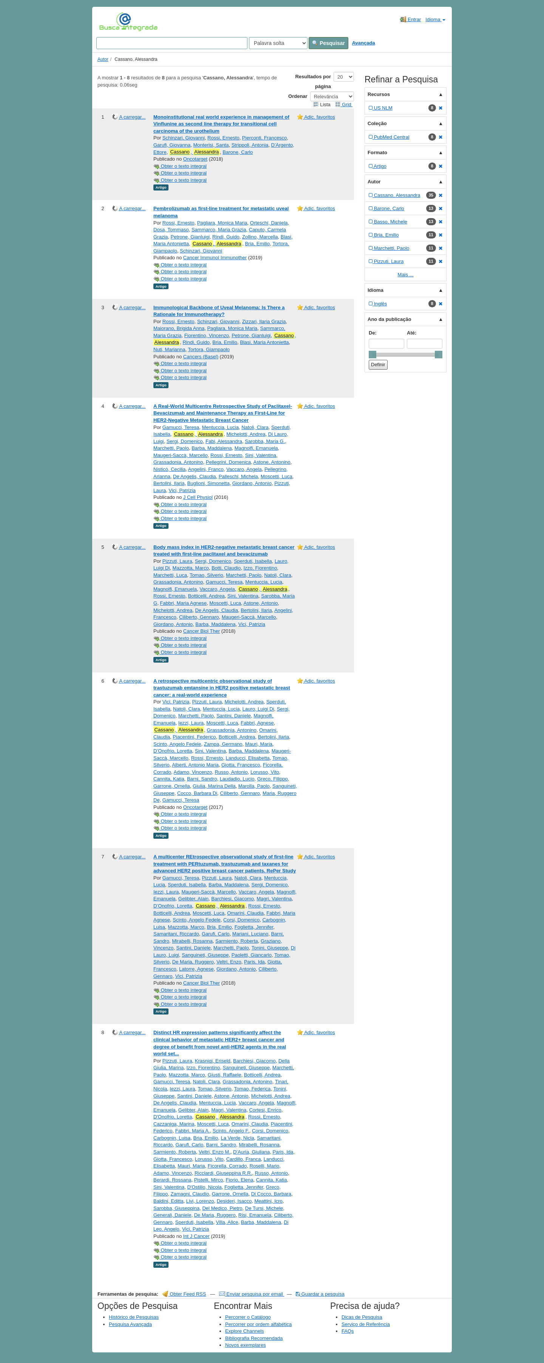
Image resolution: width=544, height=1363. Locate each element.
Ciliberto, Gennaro (199, 617)
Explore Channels (244, 1331)
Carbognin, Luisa (171, 1138)
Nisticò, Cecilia (169, 469)
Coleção (377, 123)
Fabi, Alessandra (224, 441)
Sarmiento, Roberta (236, 941)
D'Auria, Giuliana (251, 1152)
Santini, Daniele (233, 716)
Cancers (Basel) (200, 356)
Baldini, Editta (168, 1201)
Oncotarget (195, 159)
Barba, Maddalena (212, 448)
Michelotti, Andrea (245, 434)
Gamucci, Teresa (180, 427)
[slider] (372, 354)
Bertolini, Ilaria (168, 483)
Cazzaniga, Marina (173, 1124)
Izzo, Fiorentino (260, 568)
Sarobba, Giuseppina (176, 1208)
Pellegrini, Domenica (228, 462)
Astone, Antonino (272, 462)
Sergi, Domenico (185, 441)
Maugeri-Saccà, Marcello (249, 617)
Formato (377, 152)
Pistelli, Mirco (208, 1180)
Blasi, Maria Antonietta (264, 342)
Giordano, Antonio (252, 483)
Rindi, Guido (226, 237)
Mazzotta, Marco (191, 568)
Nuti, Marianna (169, 349)
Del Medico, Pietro (222, 1208)
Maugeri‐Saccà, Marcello (180, 455)
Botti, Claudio (226, 568)
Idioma (435, 19)
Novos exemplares (245, 1345)
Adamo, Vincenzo (192, 772)
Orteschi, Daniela (269, 223)
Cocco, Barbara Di (197, 793)
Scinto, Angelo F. (231, 1131)
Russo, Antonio (231, 772)
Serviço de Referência (366, 1324)
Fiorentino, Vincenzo (206, 335)
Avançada (363, 43)
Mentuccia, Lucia (220, 427)
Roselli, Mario (264, 1166)
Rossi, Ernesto (223, 138)
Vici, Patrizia (181, 490)
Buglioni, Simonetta (208, 483)
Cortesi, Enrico (265, 1110)
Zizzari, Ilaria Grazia (264, 321)
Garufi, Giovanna (171, 145)
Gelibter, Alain (193, 898)
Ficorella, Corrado (227, 1166)
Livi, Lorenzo (200, 1201)
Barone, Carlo (238, 152)
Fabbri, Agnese (257, 723)
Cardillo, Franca (243, 1159)
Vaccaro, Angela (244, 469)
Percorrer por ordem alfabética (258, 1324)
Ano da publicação (389, 319)
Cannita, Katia (168, 779)
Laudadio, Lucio (237, 779)
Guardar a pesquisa (320, 1294)
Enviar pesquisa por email (251, 1294)
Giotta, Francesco (240, 765)
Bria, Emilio (257, 243)
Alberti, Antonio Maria (195, 765)
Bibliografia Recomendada (254, 1338)
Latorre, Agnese (196, 969)
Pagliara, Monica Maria (222, 223)
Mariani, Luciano (250, 934)
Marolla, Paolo (254, 786)
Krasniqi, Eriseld (212, 1061)
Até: (411, 333)
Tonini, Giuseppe (270, 948)
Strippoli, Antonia (250, 145)
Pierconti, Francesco (264, 138)
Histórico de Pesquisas (134, 1317)
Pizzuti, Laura (177, 561)
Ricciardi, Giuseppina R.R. (223, 1173)
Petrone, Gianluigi (190, 237)
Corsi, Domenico (241, 920)
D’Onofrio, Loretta (172, 751)
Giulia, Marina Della (214, 786)
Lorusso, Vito (264, 772)
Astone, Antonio (261, 603)
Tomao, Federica (252, 1089)
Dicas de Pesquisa (362, 1317)
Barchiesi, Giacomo (232, 898)
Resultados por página (313, 81)
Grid (344, 104)
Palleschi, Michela (238, 476)
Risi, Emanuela (254, 1215)
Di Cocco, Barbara (271, 1194)
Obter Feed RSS (184, 1294)
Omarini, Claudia (245, 913)
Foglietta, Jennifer (254, 927)
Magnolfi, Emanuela (256, 448)
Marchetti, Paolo (171, 448)
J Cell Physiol (198, 497)
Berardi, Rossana (172, 1180)
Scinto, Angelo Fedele (177, 744)
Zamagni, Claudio (190, 1194)
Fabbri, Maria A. (192, 1131)
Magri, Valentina (274, 898)
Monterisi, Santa (211, 145)
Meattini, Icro (268, 1201)
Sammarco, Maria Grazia (219, 229)
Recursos (379, 94)
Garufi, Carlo (216, 934)
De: (373, 333)
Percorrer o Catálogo (248, 1317)
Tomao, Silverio (206, 575)
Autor (102, 59)
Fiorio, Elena (239, 1180)
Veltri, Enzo (228, 962)
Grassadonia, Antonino (178, 462)
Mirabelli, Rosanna (192, 941)
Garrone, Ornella (171, 786)
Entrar (410, 19)
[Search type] (278, 43)
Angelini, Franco (206, 469)
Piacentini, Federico (194, 737)
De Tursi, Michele (264, 1208)
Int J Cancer (196, 1236)
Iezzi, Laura (191, 723)
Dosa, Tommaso (171, 229)
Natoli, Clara (255, 427)
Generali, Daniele (172, 1215)
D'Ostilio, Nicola (204, 1187)
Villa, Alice (227, 1222)
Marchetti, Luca (170, 575)
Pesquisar (328, 43)
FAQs (348, 1331)
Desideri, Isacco (234, 1201)
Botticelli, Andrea (206, 596)
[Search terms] (171, 43)
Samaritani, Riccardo (176, 934)
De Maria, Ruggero (193, 962)
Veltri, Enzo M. (214, 1152)
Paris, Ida (254, 962)
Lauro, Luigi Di (258, 709)
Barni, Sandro (202, 779)
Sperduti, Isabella (253, 561)
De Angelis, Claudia (194, 476)
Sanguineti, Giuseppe (205, 955)
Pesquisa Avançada (130, 1324)
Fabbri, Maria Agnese (183, 603)
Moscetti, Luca (276, 476)
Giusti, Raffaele (224, 1075)
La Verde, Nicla (237, 1138)
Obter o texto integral (180, 166)
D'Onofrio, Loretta (172, 1117)
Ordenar (298, 96)
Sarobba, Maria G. (265, 441)
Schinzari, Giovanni (183, 138)
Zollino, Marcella (260, 237)
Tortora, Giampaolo (209, 349)
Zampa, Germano (223, 744)
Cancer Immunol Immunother (215, 257)
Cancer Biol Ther (201, 631)
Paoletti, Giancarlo (252, 955)
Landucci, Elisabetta (248, 758)
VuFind (111, 21)
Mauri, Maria (258, 744)
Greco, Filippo (272, 779)
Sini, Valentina (260, 455)
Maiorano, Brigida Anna (178, 328)
